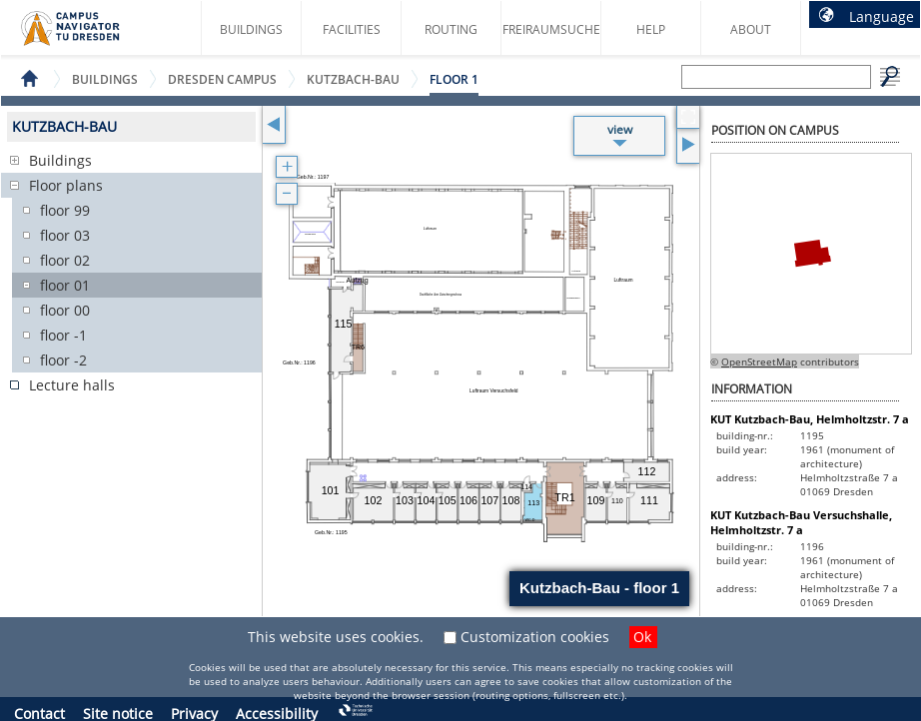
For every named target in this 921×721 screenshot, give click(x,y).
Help (650, 29)
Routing (451, 29)
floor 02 (65, 260)
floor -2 (63, 360)
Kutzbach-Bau (353, 79)
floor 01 (65, 285)
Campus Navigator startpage (91, 36)
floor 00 (65, 310)
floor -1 (63, 335)
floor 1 (454, 79)
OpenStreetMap (759, 361)
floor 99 (65, 210)
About (750, 29)
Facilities (352, 29)
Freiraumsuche (551, 29)
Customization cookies (534, 636)
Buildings (251, 29)
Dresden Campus (222, 79)
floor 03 (65, 235)
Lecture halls (72, 384)
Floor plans (66, 185)
